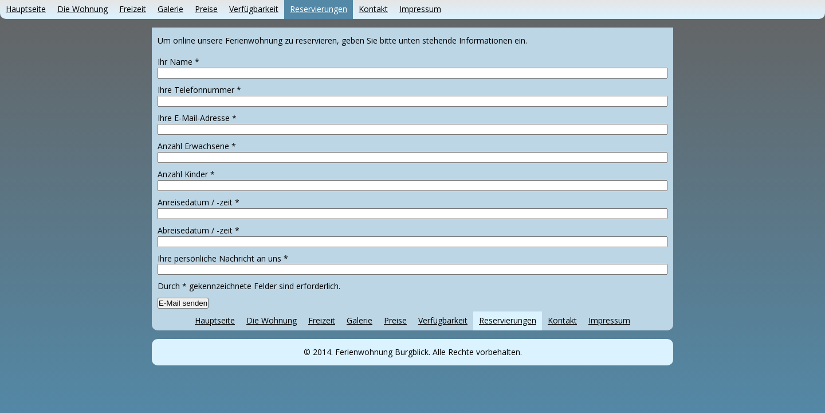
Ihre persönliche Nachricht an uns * (223, 258)
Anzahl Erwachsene (197, 146)
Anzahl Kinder (186, 174)
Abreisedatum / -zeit (198, 230)
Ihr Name (178, 61)
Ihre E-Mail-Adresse (197, 117)
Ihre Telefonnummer (199, 89)
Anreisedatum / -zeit (198, 202)
